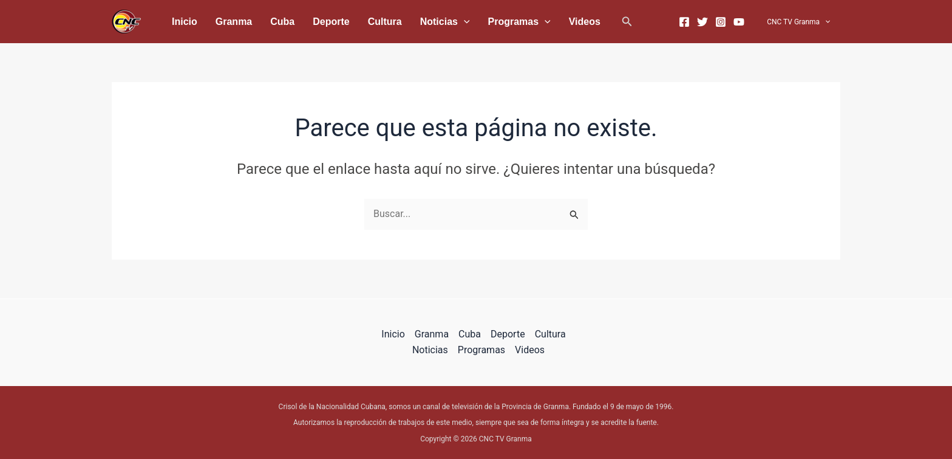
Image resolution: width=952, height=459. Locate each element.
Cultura (347, 21)
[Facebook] (690, 21)
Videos (521, 21)
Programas (464, 22)
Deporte (301, 21)
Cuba (261, 21)
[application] (417, 22)
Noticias (398, 22)
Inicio (180, 21)
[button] (559, 21)
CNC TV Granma (801, 22)
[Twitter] (708, 21)
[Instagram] (726, 21)
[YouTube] (744, 21)
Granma (221, 21)
